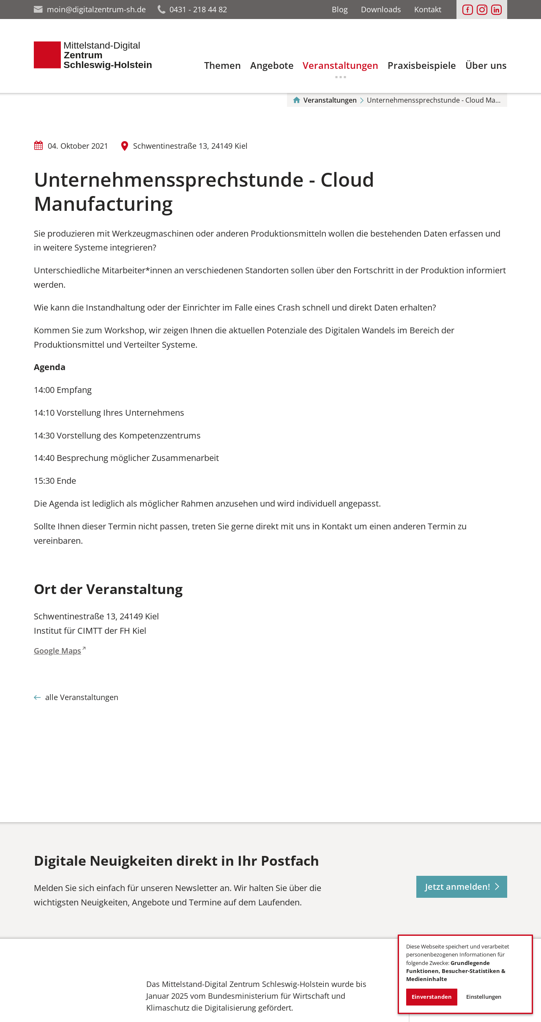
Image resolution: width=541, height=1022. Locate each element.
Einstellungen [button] (483, 996)
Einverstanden (432, 996)
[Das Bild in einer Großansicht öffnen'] (78, 1002)
